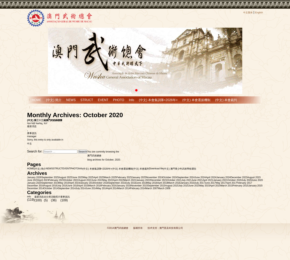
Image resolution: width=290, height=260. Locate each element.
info (29, 196)
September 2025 (50, 177)
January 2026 (34, 177)
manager (31, 136)
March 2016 (95, 185)
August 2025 (65, 177)
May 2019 (64, 183)
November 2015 (139, 185)
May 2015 (204, 185)
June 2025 (77, 177)
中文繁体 (248, 12)
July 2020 (247, 180)
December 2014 (35, 188)
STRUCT (86, 100)
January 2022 (143, 180)
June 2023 (32, 180)
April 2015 (215, 185)
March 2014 (124, 188)
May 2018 (152, 183)
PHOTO (118, 100)
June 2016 (72, 185)
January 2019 (87, 183)
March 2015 (226, 185)
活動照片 (55, 196)
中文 (29, 143)
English (259, 12)
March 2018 (174, 183)
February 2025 (124, 177)
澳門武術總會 (94, 155)
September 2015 (156, 185)
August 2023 (254, 177)
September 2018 (117, 183)
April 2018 (162, 183)
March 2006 (164, 188)
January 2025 (139, 177)
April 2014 (112, 188)
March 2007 (151, 188)
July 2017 (200, 183)
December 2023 (239, 177)
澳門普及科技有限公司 (171, 228)
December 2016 (35, 185)
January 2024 (223, 177)
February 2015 (240, 185)
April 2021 (208, 180)
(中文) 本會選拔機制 (196, 100)
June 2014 (91, 188)
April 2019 (74, 183)
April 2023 (43, 180)
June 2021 (197, 180)
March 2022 (130, 180)
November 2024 (154, 177)
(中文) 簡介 (53, 100)
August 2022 (85, 180)
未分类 (47, 196)
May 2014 (102, 188)
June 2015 (193, 185)
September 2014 (67, 188)
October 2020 (235, 180)
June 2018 (141, 183)
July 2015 (183, 185)
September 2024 (186, 177)
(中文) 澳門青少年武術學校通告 (77, 107)
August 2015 (171, 185)
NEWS (71, 100)
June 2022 (97, 180)
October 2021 (174, 180)
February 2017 (244, 183)
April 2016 (83, 185)
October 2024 (170, 177)
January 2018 (187, 183)
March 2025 (110, 177)
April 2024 (211, 177)
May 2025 (88, 177)
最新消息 (32, 126)
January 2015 (255, 185)
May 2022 (108, 180)
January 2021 (220, 180)
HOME (36, 100)
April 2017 (231, 183)
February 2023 (56, 180)
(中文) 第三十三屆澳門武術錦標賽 (44, 120)
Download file (41, 107)
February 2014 (137, 188)
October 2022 (71, 180)
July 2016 (62, 185)
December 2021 (158, 180)
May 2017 (221, 183)
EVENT (103, 100)
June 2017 (210, 183)
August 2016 (50, 185)
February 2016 (109, 185)
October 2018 (101, 183)
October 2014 (51, 188)
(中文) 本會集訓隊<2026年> (158, 100)
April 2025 (99, 177)
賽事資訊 (32, 133)
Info (131, 100)
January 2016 (124, 185)
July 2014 (81, 188)
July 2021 (186, 180)
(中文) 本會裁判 (226, 100)
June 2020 (257, 180)
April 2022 (118, 180)
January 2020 (34, 183)
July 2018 (131, 183)
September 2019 (50, 183)
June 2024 (200, 177)
